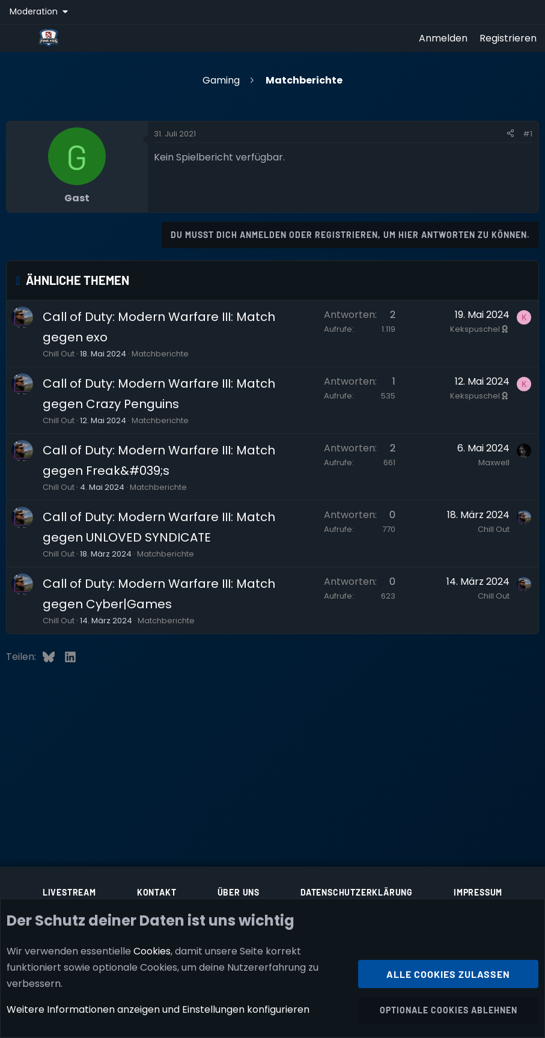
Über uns (239, 892)
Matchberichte (160, 353)
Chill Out (59, 353)
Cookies (152, 951)
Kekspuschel (480, 329)
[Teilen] (510, 134)
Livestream (69, 892)
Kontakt (157, 892)
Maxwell (494, 462)
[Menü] (18, 38)
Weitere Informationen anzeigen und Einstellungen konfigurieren (158, 1010)
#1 (527, 133)
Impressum (478, 892)
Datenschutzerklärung (356, 892)
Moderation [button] (35, 11)
